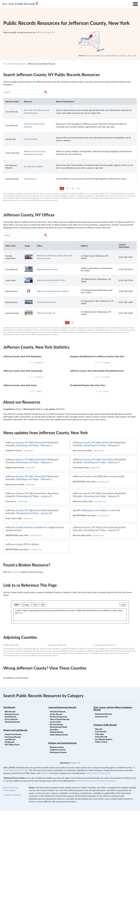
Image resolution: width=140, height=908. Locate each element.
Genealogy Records (12, 819)
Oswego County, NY (57, 742)
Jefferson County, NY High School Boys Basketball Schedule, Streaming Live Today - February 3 (99, 558)
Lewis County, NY (11, 742)
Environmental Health (58, 824)
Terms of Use (105, 870)
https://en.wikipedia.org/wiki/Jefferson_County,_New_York (111, 55)
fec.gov (106, 488)
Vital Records (9, 804)
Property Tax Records (13, 831)
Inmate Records (101, 834)
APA (43, 701)
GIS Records (9, 839)
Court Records (100, 829)
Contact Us (16, 669)
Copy (123, 701)
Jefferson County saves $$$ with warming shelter (99, 573)
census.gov (39, 395)
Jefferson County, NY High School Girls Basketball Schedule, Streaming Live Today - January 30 (31, 609)
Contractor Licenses (58, 847)
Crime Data (99, 831)
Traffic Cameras (101, 839)
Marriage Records (12, 811)
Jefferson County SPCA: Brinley (22, 641)
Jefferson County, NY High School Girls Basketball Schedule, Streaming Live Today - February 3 (31, 558)
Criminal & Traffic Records (105, 822)
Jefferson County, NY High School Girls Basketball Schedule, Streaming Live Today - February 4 (99, 541)
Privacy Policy (92, 870)
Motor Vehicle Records (59, 832)
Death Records (10, 814)
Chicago (25, 701)
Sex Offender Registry (103, 836)
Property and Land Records (15, 827)
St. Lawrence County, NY (104, 742)
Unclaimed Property (58, 809)
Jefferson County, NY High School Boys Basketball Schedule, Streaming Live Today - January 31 (32, 592)
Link (16, 701)
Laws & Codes (55, 819)
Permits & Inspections (58, 814)
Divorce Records (11, 816)
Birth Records (10, 809)
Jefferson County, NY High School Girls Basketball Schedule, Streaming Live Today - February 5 (31, 541)
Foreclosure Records (13, 834)
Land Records (10, 837)
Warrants (98, 826)
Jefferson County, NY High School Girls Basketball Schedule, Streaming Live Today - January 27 (99, 626)
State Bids (54, 827)
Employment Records (103, 811)
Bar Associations (56, 822)
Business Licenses (57, 844)
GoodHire (45, 870)
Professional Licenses (58, 849)
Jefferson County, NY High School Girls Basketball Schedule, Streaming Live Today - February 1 (31, 575)
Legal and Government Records (62, 804)
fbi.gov (39, 488)
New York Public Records (14, 63)
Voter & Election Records (60, 816)
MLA (35, 701)
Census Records (56, 811)
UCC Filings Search (12, 842)
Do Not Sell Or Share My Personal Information (95, 878)
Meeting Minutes (56, 829)
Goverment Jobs (101, 814)
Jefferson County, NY (45, 32)
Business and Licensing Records (62, 840)
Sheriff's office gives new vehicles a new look (96, 607)
